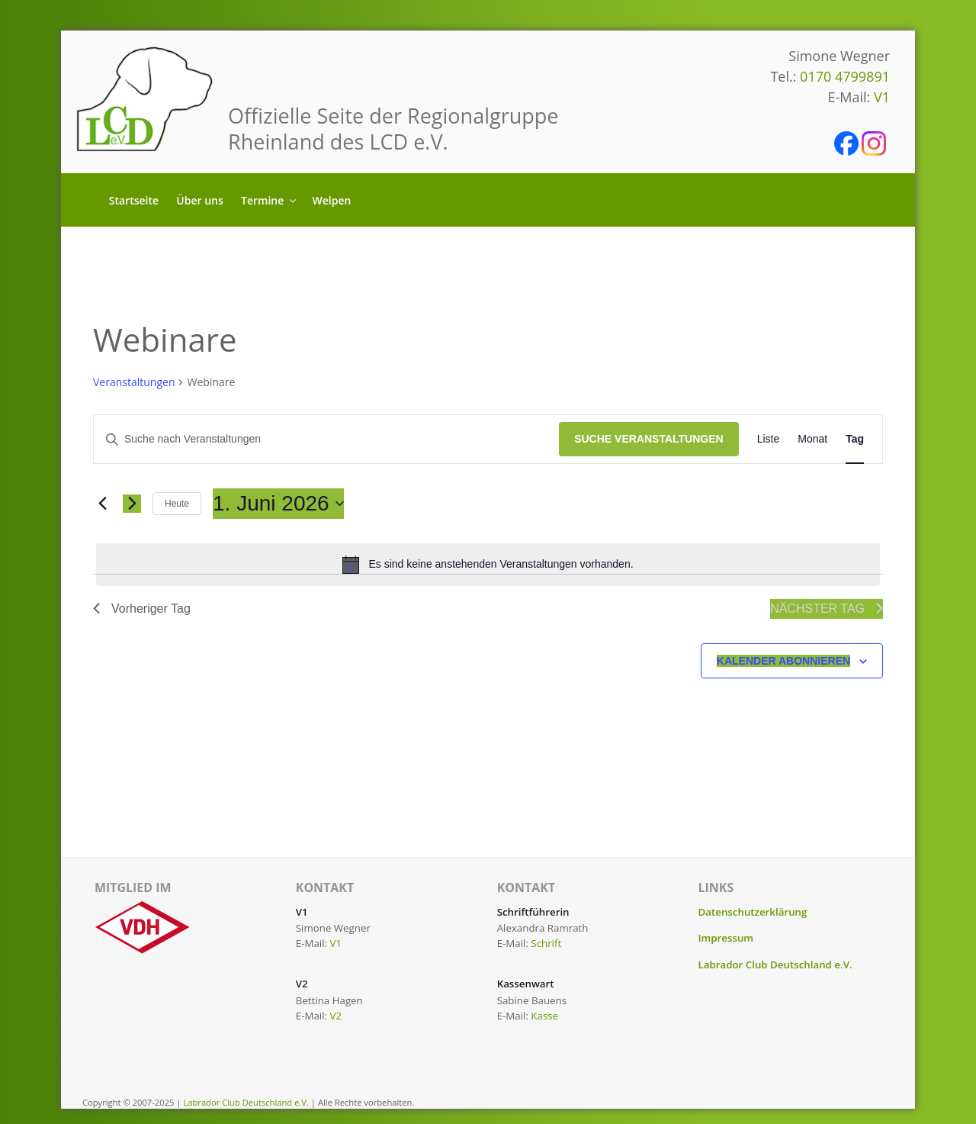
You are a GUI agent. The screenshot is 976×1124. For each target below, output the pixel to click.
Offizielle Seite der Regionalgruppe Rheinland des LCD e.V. (393, 128)
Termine (269, 200)
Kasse (544, 1016)
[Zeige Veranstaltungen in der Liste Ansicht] (768, 439)
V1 (882, 97)
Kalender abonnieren (783, 661)
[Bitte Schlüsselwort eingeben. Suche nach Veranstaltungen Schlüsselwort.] (326, 439)
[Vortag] (102, 503)
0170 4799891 (845, 76)
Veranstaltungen (134, 382)
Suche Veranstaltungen (649, 439)
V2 (336, 1016)
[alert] (488, 564)
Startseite (134, 200)
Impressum (726, 938)
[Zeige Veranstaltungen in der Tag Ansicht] (855, 439)
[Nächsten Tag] (132, 503)
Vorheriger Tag (142, 608)
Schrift (546, 943)
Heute (177, 503)
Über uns (199, 200)
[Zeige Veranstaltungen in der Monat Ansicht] (812, 439)
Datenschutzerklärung (752, 912)
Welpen (332, 200)
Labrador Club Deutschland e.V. (775, 964)
